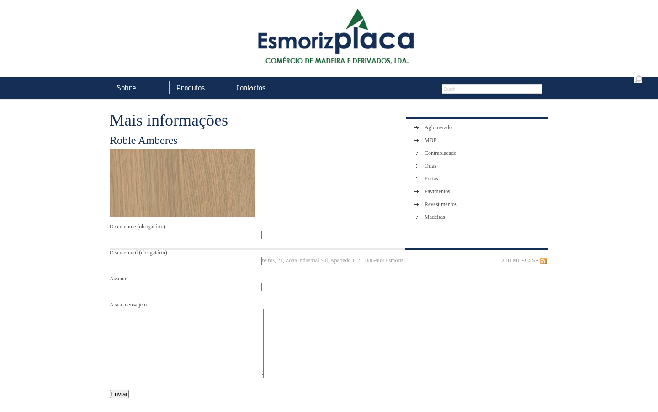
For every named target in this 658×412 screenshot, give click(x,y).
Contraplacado (440, 153)
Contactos (250, 87)
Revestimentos (441, 204)
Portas (431, 178)
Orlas (430, 166)
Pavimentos (437, 191)
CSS (530, 260)
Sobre (126, 87)
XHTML (510, 260)
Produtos (190, 87)
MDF (430, 140)
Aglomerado (438, 127)
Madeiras (435, 217)
